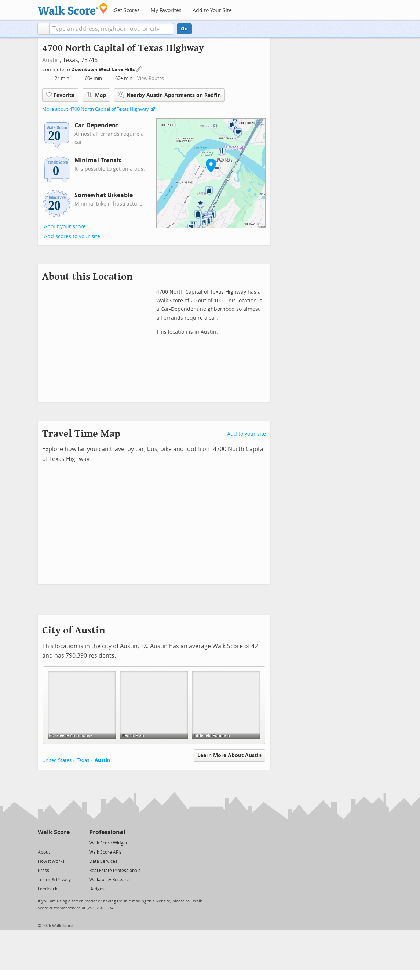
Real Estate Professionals (114, 870)
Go (184, 29)
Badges (97, 888)
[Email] (65, 842)
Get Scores (127, 10)
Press (43, 870)
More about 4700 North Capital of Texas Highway (95, 109)
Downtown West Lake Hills (103, 69)
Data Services (103, 861)
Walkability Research (110, 879)
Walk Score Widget (108, 843)
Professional (107, 832)
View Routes (150, 78)
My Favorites (166, 10)
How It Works (51, 861)
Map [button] (96, 95)
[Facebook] (53, 842)
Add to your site (246, 434)
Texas (83, 760)
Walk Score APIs (105, 852)
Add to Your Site (212, 10)
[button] (43, 29)
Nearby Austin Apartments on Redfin (169, 94)
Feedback (47, 888)
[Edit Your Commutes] (139, 68)
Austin (51, 60)
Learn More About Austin (229, 755)
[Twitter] (42, 842)
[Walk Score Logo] (73, 9)
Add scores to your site (72, 236)
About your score (65, 227)
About (44, 852)
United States (57, 760)
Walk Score (54, 832)
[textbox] (111, 29)
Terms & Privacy (54, 879)
